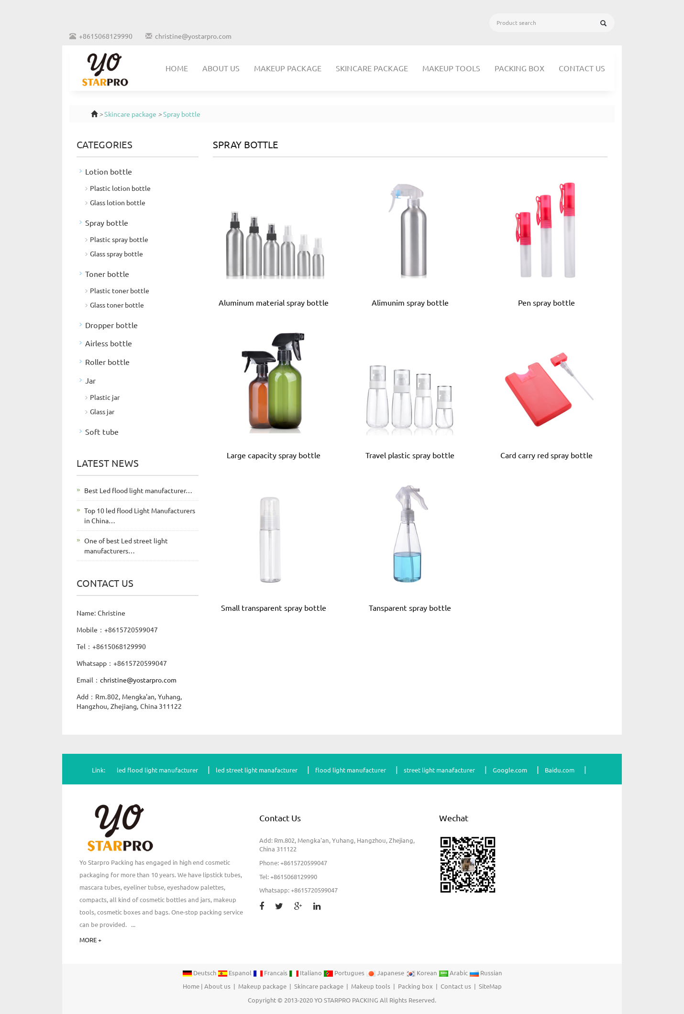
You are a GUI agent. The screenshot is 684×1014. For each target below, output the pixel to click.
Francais (271, 973)
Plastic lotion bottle (120, 188)
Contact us (582, 68)
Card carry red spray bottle (546, 455)
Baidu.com (559, 770)
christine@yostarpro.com (193, 36)
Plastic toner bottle (119, 290)
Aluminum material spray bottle (274, 302)
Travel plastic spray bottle (409, 455)
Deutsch (200, 973)
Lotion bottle (108, 171)
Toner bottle (107, 273)
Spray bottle (181, 114)
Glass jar (102, 411)
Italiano (306, 973)
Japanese (386, 973)
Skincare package (372, 68)
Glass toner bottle (117, 304)
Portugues (344, 973)
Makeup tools (451, 68)
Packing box (519, 68)
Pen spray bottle (546, 302)
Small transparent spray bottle (273, 607)
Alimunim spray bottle (410, 302)
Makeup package (287, 68)
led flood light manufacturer (157, 770)
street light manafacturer (439, 770)
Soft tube (102, 431)
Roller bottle (107, 361)
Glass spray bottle (116, 253)
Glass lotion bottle (117, 202)
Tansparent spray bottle (410, 607)
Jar (90, 380)
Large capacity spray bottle (273, 455)
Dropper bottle (111, 325)
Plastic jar (105, 397)
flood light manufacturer (350, 770)
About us (221, 68)
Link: (98, 770)
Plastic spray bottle (119, 239)
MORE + (90, 940)
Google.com (510, 770)
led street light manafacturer (257, 770)
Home (176, 68)
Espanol (235, 973)
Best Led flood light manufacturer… (138, 490)
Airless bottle (108, 343)
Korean (422, 973)
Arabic (454, 973)
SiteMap (490, 986)
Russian (485, 973)
